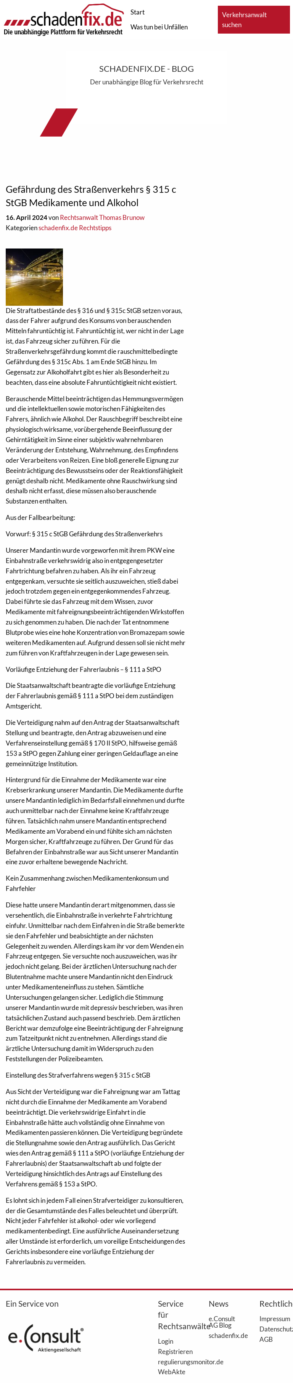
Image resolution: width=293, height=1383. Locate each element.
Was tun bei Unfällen (159, 27)
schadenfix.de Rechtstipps (75, 228)
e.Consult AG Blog (222, 1322)
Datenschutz (273, 1329)
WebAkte (171, 1371)
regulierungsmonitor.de (172, 1361)
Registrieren (172, 1351)
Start (137, 12)
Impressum (273, 1318)
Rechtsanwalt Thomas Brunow (102, 217)
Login (165, 1341)
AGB (266, 1339)
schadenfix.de (223, 1335)
